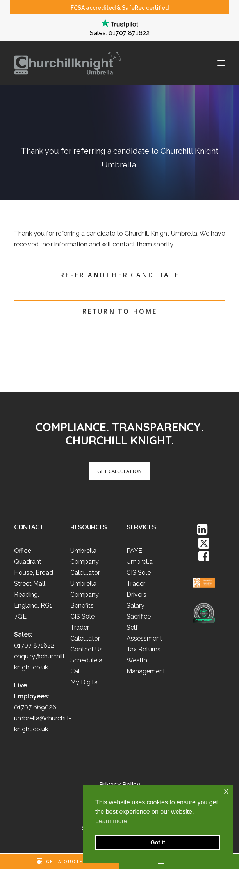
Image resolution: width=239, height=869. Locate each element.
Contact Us (86, 649)
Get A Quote (64, 861)
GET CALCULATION (108, 471)
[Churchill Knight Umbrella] (67, 63)
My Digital (84, 682)
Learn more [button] (111, 821)
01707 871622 (129, 33)
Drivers (136, 594)
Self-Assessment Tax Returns (144, 638)
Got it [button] (157, 842)
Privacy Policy (119, 784)
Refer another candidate (120, 275)
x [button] (226, 791)
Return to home (119, 311)
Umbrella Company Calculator (85, 561)
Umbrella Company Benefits (84, 594)
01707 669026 (35, 707)
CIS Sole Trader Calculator (85, 627)
